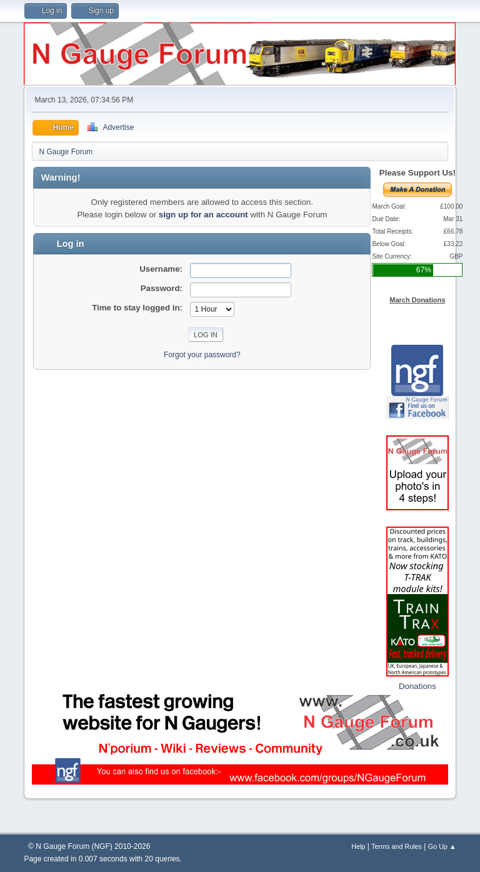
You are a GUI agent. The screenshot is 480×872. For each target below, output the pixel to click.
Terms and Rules (396, 846)
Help (358, 846)
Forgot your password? (202, 354)
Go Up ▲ (442, 846)
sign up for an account (203, 214)
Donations (417, 686)
